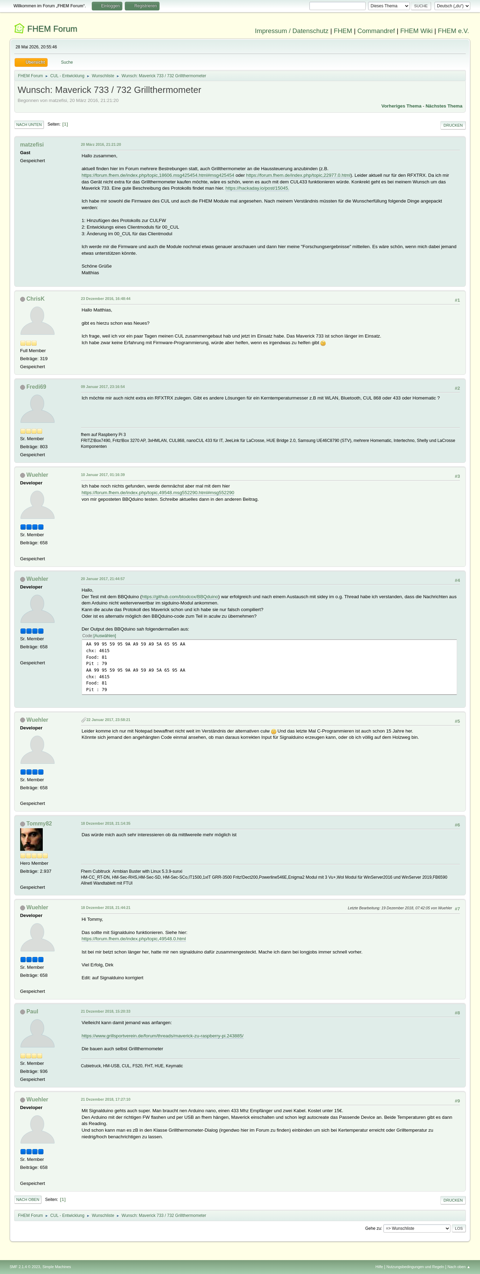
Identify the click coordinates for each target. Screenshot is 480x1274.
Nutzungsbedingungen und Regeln (415, 1267)
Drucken (453, 125)
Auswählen (105, 635)
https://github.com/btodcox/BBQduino (180, 596)
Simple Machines (56, 1267)
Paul (32, 1011)
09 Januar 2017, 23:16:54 (103, 387)
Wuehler (37, 475)
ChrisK (35, 299)
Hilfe (379, 1267)
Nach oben (28, 1199)
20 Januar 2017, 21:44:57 (103, 579)
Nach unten (29, 124)
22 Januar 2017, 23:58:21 (108, 720)
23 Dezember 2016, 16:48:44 (106, 298)
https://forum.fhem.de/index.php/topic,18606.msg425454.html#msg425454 (158, 175)
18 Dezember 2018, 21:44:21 (106, 907)
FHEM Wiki (416, 30)
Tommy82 (39, 823)
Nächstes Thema (443, 106)
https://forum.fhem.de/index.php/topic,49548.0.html (134, 938)
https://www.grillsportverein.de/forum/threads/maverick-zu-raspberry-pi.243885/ (163, 1035)
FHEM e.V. (453, 30)
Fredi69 (36, 387)
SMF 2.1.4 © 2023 (25, 1267)
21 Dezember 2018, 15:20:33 (106, 1011)
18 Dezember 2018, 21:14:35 (106, 823)
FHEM (343, 30)
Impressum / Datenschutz (292, 30)
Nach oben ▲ (459, 1267)
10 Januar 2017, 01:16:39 (103, 475)
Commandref (376, 30)
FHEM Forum (52, 28)
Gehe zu (373, 1228)
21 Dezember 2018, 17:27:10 (106, 1099)
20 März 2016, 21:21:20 (101, 144)
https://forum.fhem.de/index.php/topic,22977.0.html (298, 175)
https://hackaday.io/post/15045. (258, 188)
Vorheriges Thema (401, 106)
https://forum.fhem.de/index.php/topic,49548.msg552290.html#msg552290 (158, 492)
